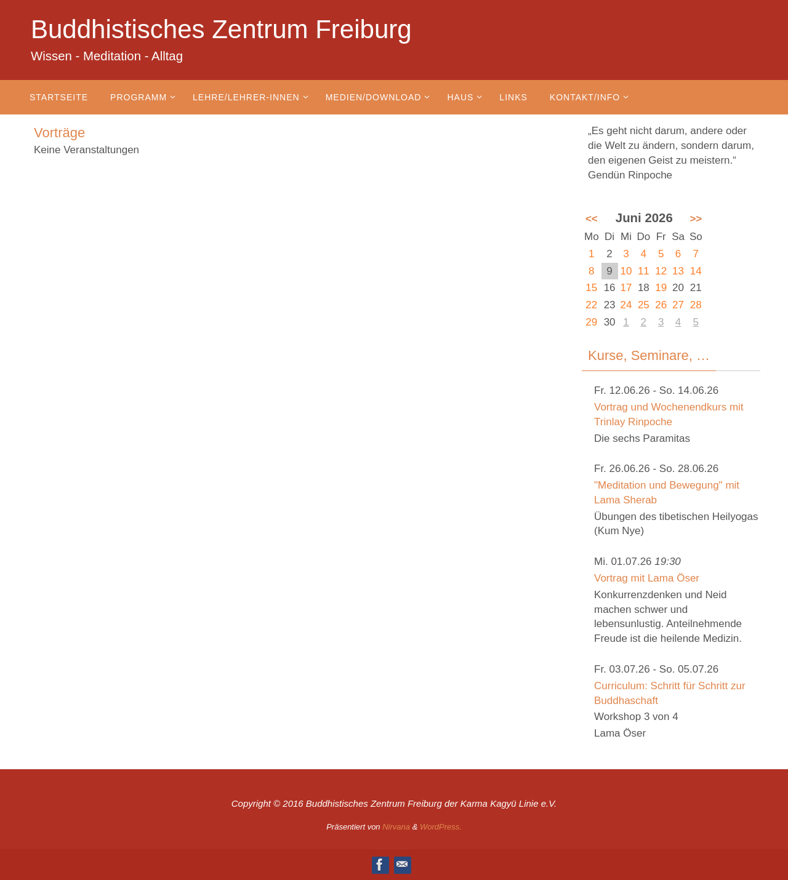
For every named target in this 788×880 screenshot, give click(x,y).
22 (591, 305)
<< (591, 219)
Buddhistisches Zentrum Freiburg (221, 29)
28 (696, 305)
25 (643, 305)
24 (626, 305)
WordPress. (441, 826)
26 (661, 305)
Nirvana (396, 826)
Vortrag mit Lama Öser (646, 578)
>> (696, 219)
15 (591, 288)
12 (661, 271)
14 (696, 271)
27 (678, 305)
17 (626, 288)
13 (678, 271)
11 (643, 271)
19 (661, 288)
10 (626, 271)
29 (591, 322)
